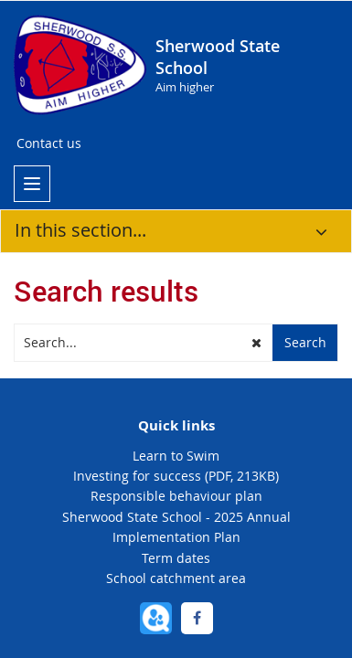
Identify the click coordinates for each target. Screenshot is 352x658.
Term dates (176, 558)
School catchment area (176, 578)
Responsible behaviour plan (176, 495)
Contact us (48, 143)
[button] (256, 342)
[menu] (32, 183)
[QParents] (156, 618)
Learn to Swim (176, 455)
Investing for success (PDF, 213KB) (176, 475)
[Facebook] (197, 618)
